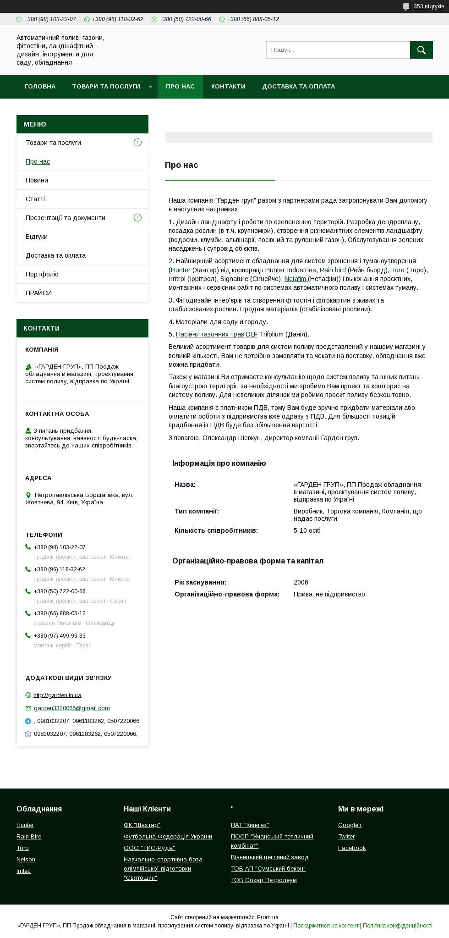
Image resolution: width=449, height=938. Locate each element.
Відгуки (37, 236)
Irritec (23, 870)
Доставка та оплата (298, 86)
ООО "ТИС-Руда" (149, 847)
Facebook (352, 847)
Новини (37, 180)
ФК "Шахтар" (142, 825)
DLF (251, 334)
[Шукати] (421, 50)
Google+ (350, 825)
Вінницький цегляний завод (270, 857)
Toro (398, 270)
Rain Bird (29, 836)
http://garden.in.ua (57, 694)
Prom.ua (268, 917)
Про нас (180, 86)
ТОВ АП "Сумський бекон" (268, 868)
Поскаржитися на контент (326, 925)
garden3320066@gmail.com (72, 708)
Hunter (181, 270)
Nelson (25, 859)
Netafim (296, 278)
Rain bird (333, 270)
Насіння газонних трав (211, 334)
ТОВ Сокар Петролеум (264, 880)
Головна (40, 86)
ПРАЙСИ (39, 293)
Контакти (228, 86)
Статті (35, 199)
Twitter (346, 836)
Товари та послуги (106, 86)
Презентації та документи (65, 217)
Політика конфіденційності (398, 925)
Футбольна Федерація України (168, 836)
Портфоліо (42, 274)
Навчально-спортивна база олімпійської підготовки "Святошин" (163, 868)
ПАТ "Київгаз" (250, 825)
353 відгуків (429, 6)
